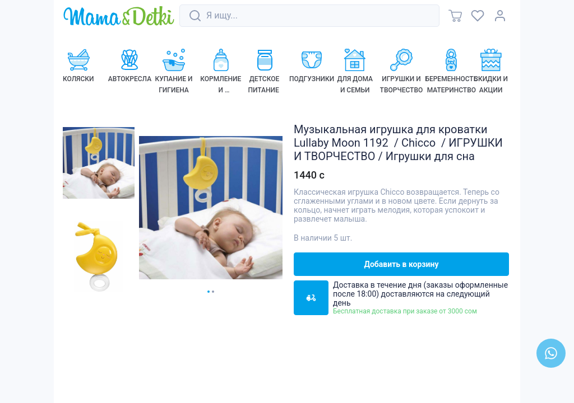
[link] (118, 16)
